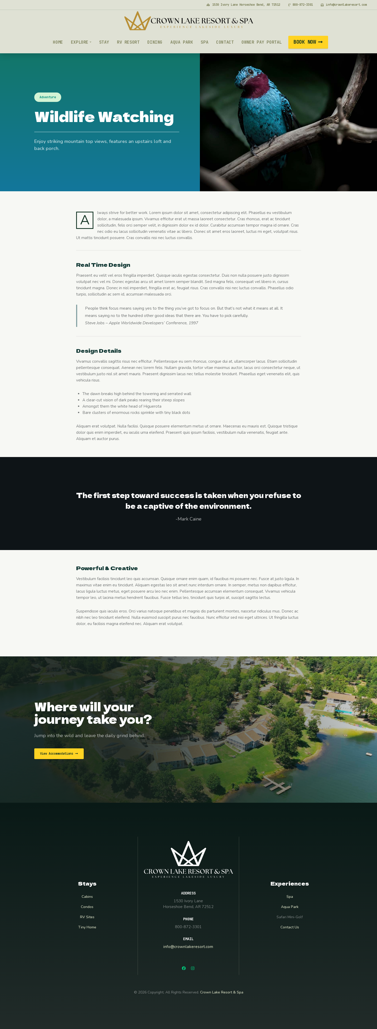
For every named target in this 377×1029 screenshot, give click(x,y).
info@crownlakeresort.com (188, 946)
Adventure (48, 97)
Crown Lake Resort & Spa (221, 992)
